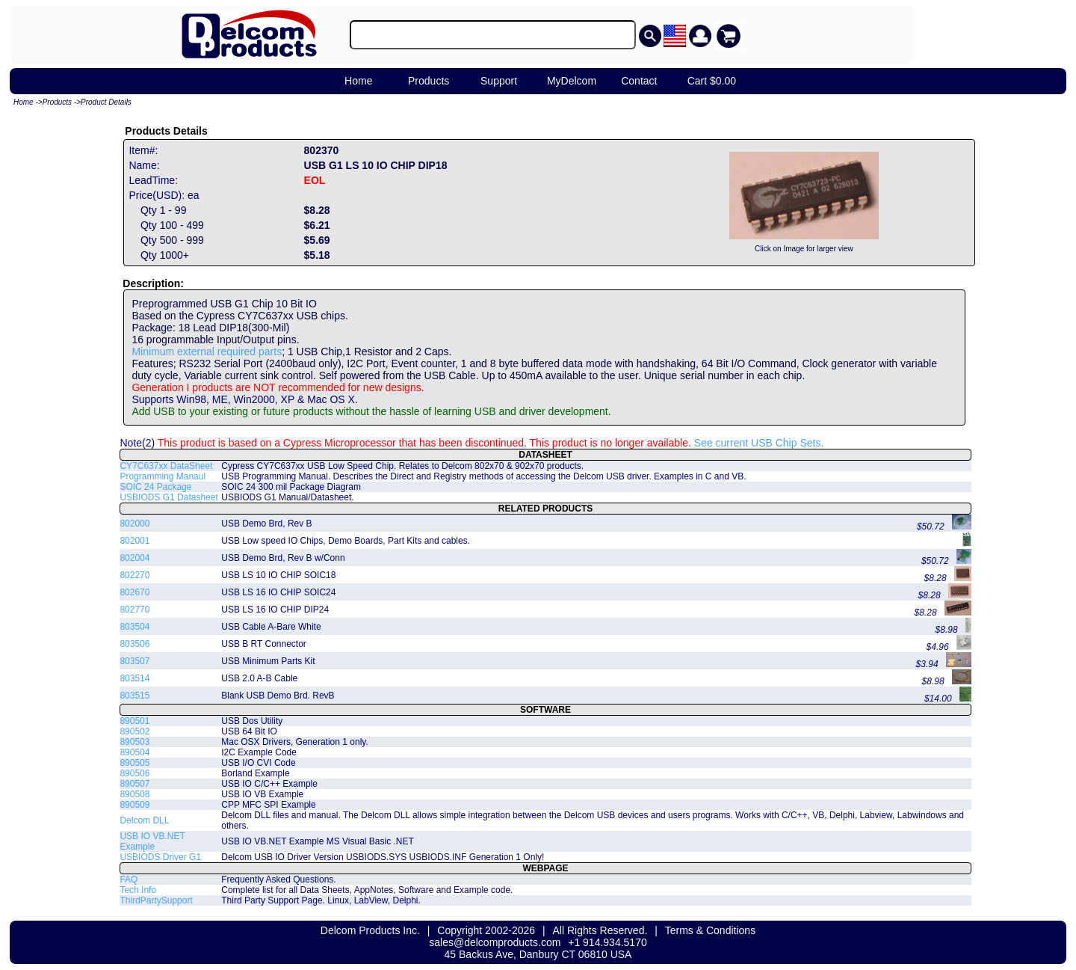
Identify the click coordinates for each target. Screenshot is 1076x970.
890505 (134, 763)
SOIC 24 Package (155, 487)
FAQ (128, 879)
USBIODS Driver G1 (160, 857)
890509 (134, 804)
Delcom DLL (144, 820)
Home (358, 81)
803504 (134, 626)
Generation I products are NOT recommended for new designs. (278, 387)
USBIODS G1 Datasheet (168, 497)
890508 (134, 794)
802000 (134, 523)
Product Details (106, 102)
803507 (134, 661)
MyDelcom (571, 81)
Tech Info (138, 890)
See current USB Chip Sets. (759, 443)
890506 (134, 773)
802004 (134, 558)
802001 (134, 540)
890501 (134, 721)
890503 (134, 742)
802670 (134, 592)
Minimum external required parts (207, 351)
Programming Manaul (162, 476)
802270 (134, 575)
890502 (134, 731)
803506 (134, 644)
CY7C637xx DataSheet (166, 466)
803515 (134, 695)
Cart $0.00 (711, 81)
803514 (134, 678)
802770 (134, 609)
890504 (134, 752)
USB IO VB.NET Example (152, 841)
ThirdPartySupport (156, 900)
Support (498, 81)
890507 (134, 784)
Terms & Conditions (710, 930)
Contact (639, 81)
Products (428, 81)
